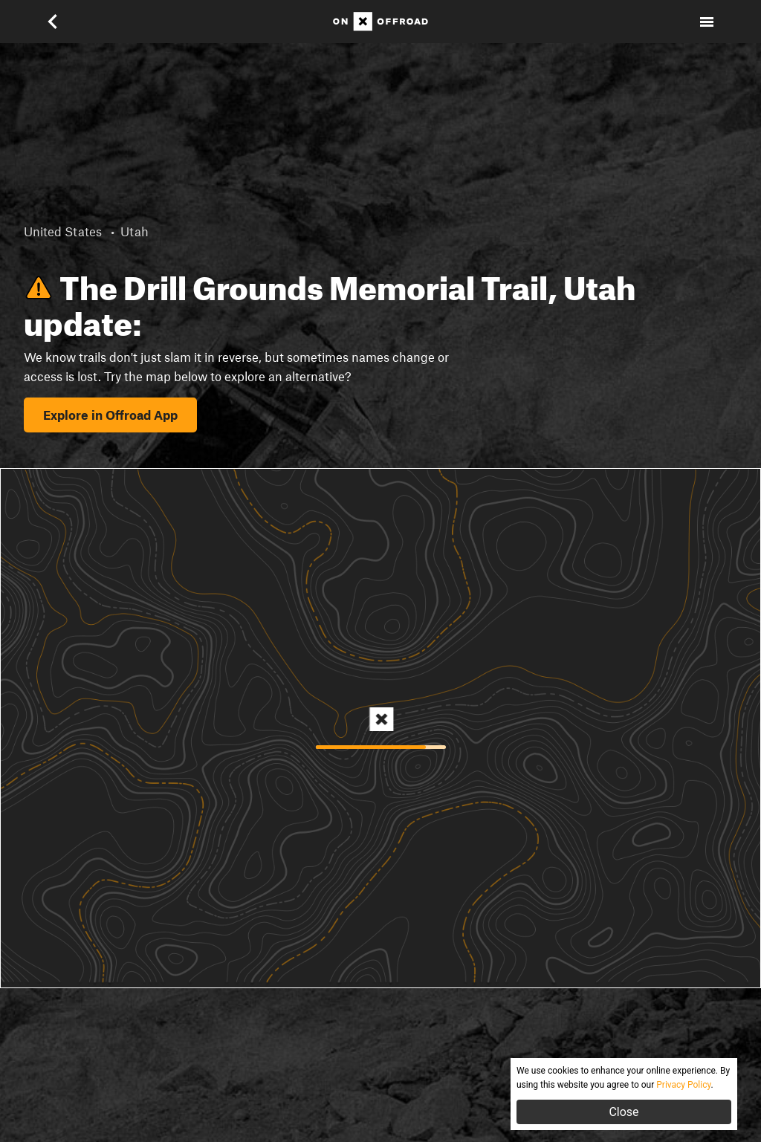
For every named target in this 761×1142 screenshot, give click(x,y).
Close (623, 1112)
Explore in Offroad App (110, 414)
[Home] (380, 21)
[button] (54, 21)
